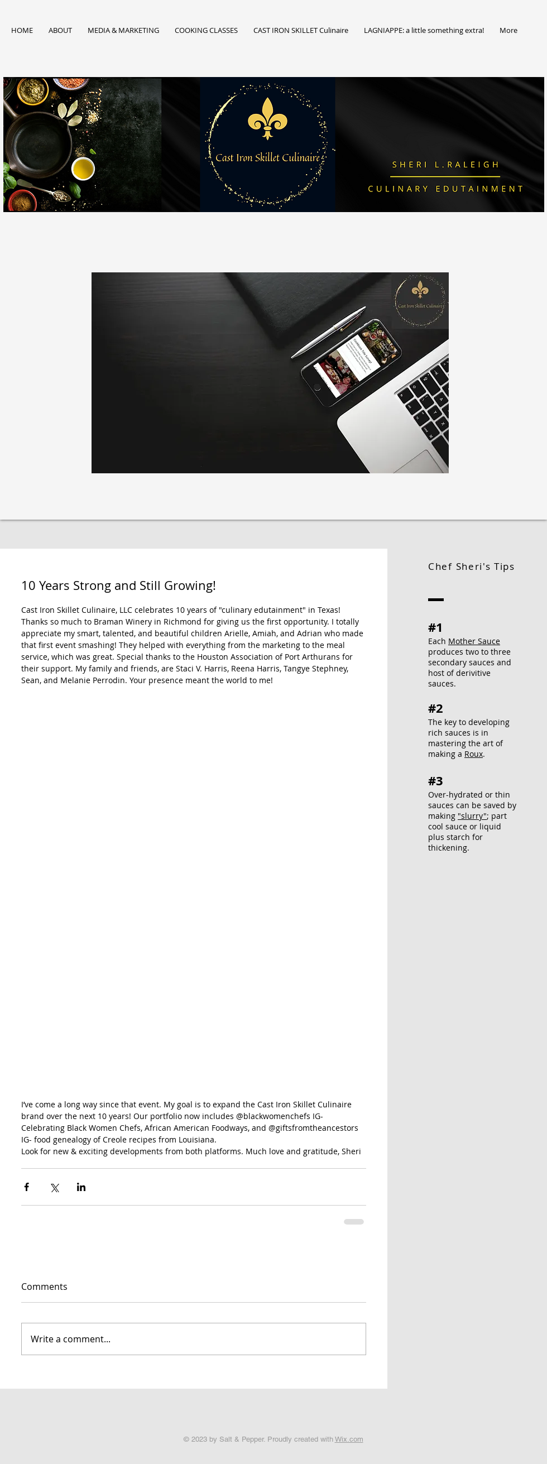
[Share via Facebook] (26, 1187)
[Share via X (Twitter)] (54, 1187)
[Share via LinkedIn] (81, 1187)
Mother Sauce (474, 641)
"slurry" (472, 815)
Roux (473, 753)
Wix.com (349, 1439)
